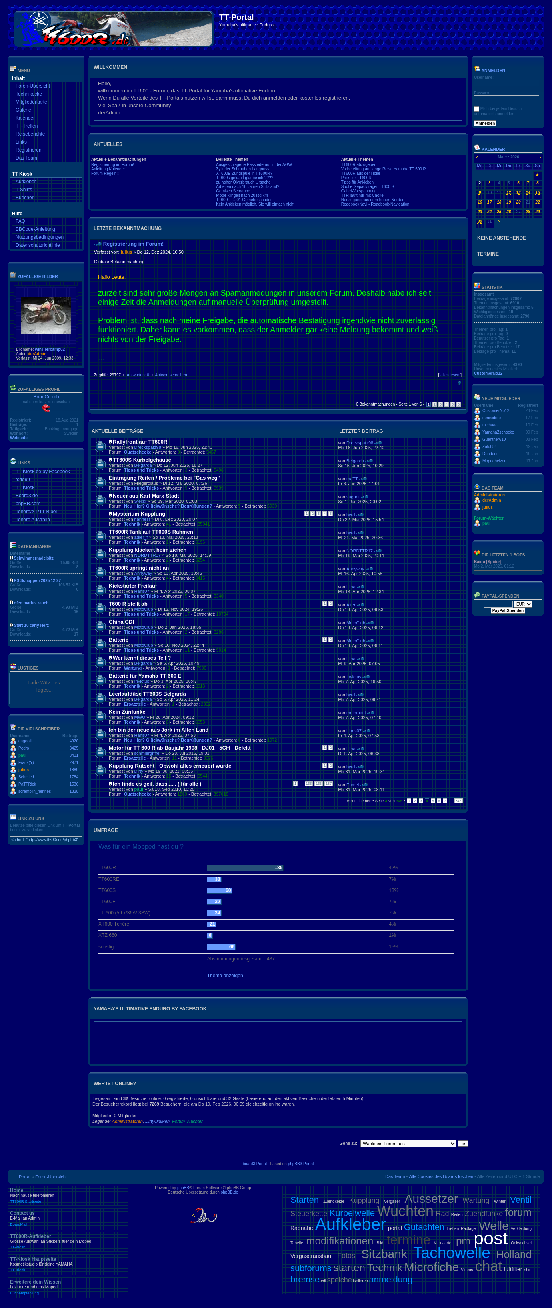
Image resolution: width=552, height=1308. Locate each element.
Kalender (25, 118)
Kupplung (364, 1200)
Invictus (141, 681)
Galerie (23, 110)
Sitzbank (384, 1253)
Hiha (351, 586)
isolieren (360, 1281)
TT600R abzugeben (358, 164)
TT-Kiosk (25, 487)
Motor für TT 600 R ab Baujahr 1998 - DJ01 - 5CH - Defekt (180, 748)
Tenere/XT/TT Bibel (36, 511)
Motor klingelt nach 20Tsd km (242, 195)
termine (408, 1239)
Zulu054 (489, 446)
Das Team (26, 158)
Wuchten (405, 1211)
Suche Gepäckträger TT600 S (367, 186)
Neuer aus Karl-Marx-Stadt (146, 496)
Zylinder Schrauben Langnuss (242, 169)
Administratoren (127, 1121)
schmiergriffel (147, 753)
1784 (74, 777)
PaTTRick (27, 784)
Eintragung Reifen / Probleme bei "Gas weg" (164, 478)
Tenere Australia (33, 519)
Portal (24, 1176)
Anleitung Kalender (108, 169)
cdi (323, 1281)
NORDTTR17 (147, 555)
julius (23, 770)
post (491, 1238)
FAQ (20, 221)
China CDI (121, 622)
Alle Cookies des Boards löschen (441, 1176)
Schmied (26, 777)
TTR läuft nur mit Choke (362, 195)
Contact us (68, 1218)
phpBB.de (229, 1192)
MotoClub (143, 609)
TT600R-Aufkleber (68, 1242)
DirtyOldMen (157, 1121)
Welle (493, 1225)
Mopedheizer (494, 461)
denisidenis (492, 418)
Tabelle (296, 1243)
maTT (352, 478)
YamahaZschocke (498, 432)
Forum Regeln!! (105, 173)
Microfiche (431, 1267)
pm (463, 1241)
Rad (442, 1214)
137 (329, 784)
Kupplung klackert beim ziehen (147, 550)
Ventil (521, 1200)
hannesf (142, 519)
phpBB (183, 1188)
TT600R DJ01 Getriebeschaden (244, 200)
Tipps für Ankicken (357, 182)
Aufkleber (26, 181)
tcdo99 (23, 479)
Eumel (352, 784)
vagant (353, 496)
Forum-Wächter (187, 1121)
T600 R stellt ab (128, 604)
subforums (311, 1268)
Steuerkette (308, 1214)
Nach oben (459, 383)
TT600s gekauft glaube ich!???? (244, 178)
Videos (467, 1270)
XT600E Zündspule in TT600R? (244, 173)
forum (518, 1212)
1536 (74, 784)
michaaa (490, 425)
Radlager (469, 1228)
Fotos (346, 1256)
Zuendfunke (484, 1214)
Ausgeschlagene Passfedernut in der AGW (254, 164)
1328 (74, 791)
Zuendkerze (333, 1201)
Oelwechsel (521, 1243)
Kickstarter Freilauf (133, 586)
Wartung (133, 668)
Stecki (140, 501)
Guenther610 (494, 439)
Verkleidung (521, 1228)
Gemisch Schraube (233, 191)
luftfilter (513, 1269)
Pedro (23, 748)
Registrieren (29, 150)
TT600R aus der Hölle (360, 173)
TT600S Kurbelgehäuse (142, 460)
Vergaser (392, 1201)
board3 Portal (255, 1164)
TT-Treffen (27, 126)
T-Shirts (24, 189)
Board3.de (27, 495)
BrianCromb (46, 397)
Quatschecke (137, 452)
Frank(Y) (26, 762)
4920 (74, 741)
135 (309, 784)
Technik (132, 524)
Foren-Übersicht (33, 86)
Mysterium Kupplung (139, 514)
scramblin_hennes (34, 791)
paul (22, 755)
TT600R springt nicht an (139, 568)
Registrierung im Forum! (112, 164)
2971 (74, 762)
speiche (339, 1280)
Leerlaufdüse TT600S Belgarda (147, 694)
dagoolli (25, 741)
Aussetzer (431, 1198)
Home (68, 1196)
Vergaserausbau (310, 1256)
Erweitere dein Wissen (68, 1287)
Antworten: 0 (138, 375)
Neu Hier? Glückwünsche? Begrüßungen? (168, 506)
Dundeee (490, 454)
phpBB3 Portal (301, 1164)
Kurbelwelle (352, 1213)
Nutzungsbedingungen (40, 237)
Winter (500, 1201)
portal (395, 1228)
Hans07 (142, 591)
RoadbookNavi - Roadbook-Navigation (375, 204)
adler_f (141, 537)
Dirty (139, 771)
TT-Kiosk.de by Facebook (43, 471)
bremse (305, 1279)
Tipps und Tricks (141, 470)
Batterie (118, 640)
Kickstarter (443, 1243)
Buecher (25, 197)
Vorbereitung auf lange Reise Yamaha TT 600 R (383, 169)
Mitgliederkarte (31, 102)
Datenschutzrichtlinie (38, 245)
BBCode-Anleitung (35, 229)
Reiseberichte (30, 134)
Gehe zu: (348, 1143)
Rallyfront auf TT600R (140, 442)
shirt (528, 1270)
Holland (514, 1254)
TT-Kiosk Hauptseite (68, 1264)
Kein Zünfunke (127, 712)
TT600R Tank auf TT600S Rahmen (151, 532)
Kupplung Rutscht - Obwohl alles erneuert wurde (170, 766)
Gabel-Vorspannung (359, 191)
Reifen (457, 1214)
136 (319, 784)
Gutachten (424, 1227)
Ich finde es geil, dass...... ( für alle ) (157, 784)
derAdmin (37, 354)
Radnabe (301, 1228)
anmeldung (391, 1279)
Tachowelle (451, 1252)
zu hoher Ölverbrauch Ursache (243, 182)
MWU (140, 717)
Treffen (452, 1228)
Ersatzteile (135, 704)
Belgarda (143, 465)
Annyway (143, 573)
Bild (380, 1243)
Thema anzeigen (225, 975)
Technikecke (29, 94)
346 (459, 801)
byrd (350, 514)
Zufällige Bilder (38, 276)
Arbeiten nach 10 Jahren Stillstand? (247, 186)
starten (350, 1268)
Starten (304, 1200)
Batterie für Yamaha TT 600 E (145, 676)
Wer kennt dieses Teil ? (142, 658)
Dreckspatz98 (147, 447)
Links (21, 142)
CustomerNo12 (488, 373)
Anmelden (489, 70)
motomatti (356, 712)
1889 (74, 770)
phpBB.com (28, 503)
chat (488, 1266)
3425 (74, 748)
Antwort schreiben (171, 375)
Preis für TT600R (356, 178)
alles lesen (449, 375)
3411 (74, 755)
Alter (351, 604)
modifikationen (340, 1241)
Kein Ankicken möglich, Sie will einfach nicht (255, 204)
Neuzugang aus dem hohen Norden (372, 200)
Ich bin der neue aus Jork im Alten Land (158, 730)
